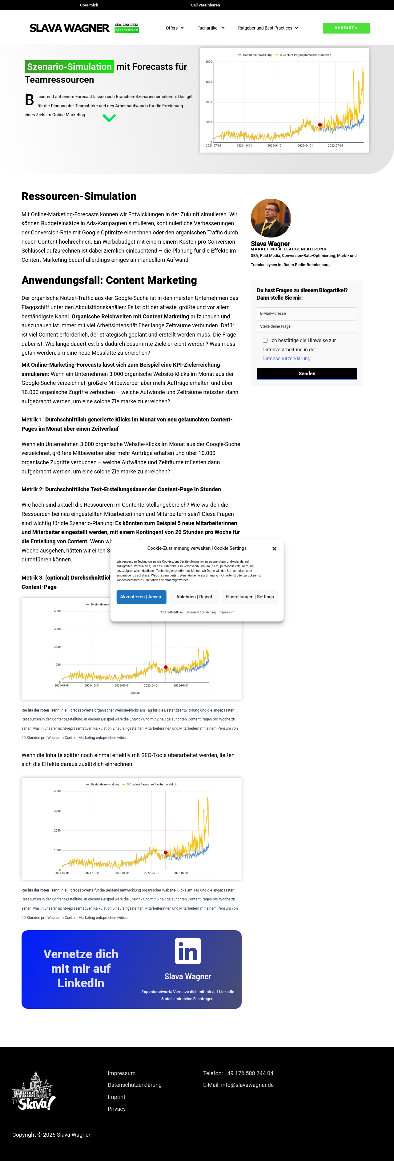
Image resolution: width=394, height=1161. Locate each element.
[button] (274, 548)
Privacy (117, 1109)
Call (205, 5)
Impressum (226, 612)
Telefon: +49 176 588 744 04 (238, 1073)
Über (89, 5)
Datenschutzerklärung (200, 612)
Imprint (116, 1097)
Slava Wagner (187, 976)
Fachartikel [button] (211, 28)
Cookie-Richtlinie (171, 612)
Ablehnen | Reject (194, 597)
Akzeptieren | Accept (141, 597)
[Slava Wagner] (188, 951)
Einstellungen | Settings (250, 597)
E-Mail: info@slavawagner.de (238, 1085)
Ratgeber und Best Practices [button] (269, 28)
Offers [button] (175, 28)
